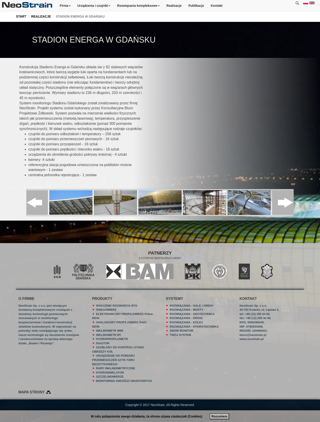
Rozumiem (220, 416)
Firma (65, 5)
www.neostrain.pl (251, 339)
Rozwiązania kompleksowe (138, 5)
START (21, 16)
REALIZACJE (41, 16)
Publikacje (196, 5)
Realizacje (174, 5)
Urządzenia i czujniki (93, 5)
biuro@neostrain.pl (252, 335)
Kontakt (217, 5)
